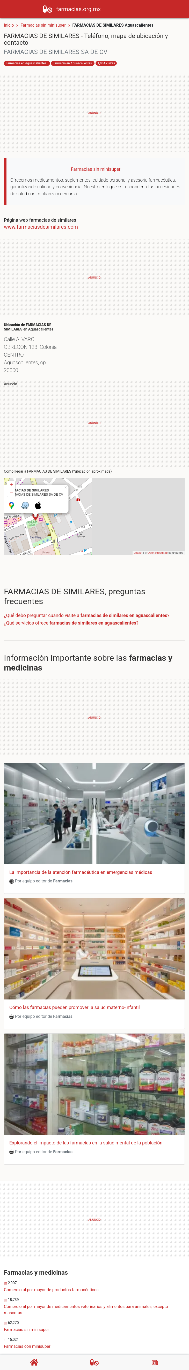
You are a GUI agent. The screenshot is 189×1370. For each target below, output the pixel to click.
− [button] (11, 469)
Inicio (9, 25)
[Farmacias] (94, 1362)
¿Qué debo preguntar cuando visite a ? (87, 592)
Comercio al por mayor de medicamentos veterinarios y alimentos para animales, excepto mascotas (86, 1286)
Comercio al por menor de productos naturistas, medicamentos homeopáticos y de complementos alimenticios (94, 1343)
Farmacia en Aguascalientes (72, 63)
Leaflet (138, 529)
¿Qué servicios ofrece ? (71, 599)
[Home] (58, 8)
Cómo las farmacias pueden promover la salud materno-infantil (74, 984)
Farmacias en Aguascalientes (26, 63)
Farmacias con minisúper (27, 1323)
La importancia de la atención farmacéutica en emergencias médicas (80, 849)
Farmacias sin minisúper (43, 25)
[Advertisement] (94, 113)
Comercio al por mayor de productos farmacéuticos (51, 1266)
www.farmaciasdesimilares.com (41, 227)
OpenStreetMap (158, 529)
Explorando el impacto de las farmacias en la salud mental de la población (86, 1119)
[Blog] (155, 1362)
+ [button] (11, 462)
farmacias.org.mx (89, 9)
